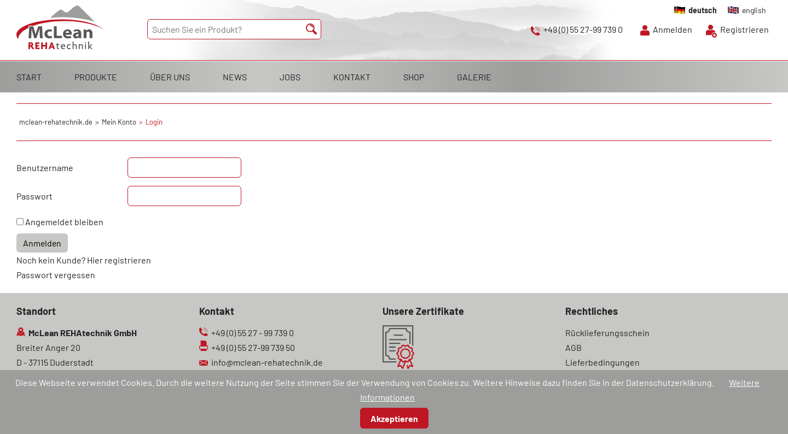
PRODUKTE (95, 77)
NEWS (235, 77)
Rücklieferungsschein (607, 332)
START (29, 77)
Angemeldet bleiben (64, 221)
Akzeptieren (394, 418)
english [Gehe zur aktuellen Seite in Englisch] (754, 10)
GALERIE (474, 77)
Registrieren (744, 29)
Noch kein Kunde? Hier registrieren (83, 260)
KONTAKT (351, 77)
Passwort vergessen (55, 274)
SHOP (413, 77)
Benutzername (44, 167)
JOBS (290, 77)
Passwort (34, 196)
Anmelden (672, 29)
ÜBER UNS (170, 77)
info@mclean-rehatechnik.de (267, 362)
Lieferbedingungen (602, 362)
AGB (573, 347)
